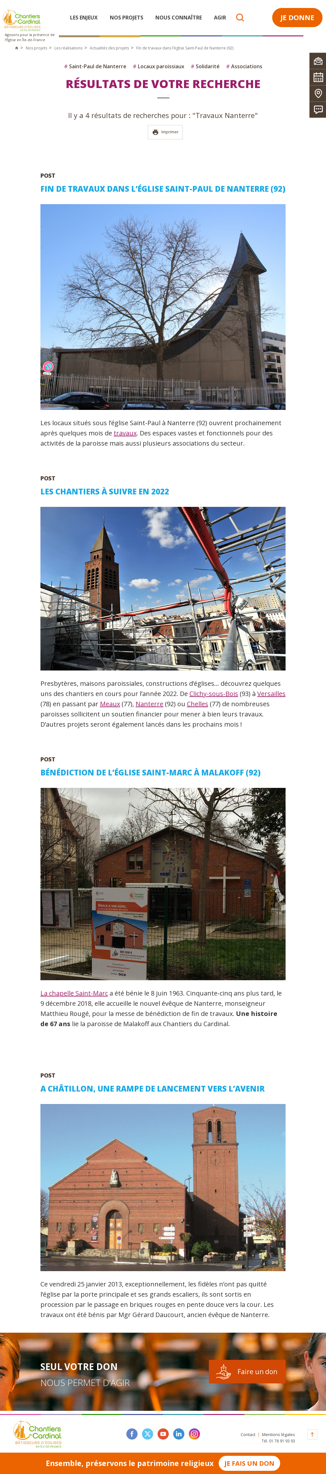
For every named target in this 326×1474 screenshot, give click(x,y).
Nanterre (149, 704)
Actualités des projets (109, 48)
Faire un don (257, 1371)
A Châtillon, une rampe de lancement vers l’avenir (152, 1088)
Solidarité (205, 66)
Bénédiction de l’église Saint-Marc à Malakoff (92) (150, 772)
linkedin (178, 1434)
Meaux (110, 704)
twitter (147, 1434)
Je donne (297, 17)
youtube (163, 1434)
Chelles (197, 704)
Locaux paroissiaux (158, 66)
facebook (132, 1434)
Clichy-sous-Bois (213, 693)
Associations (244, 66)
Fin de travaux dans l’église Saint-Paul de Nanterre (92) (163, 188)
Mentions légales (278, 1435)
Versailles (271, 693)
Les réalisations (68, 48)
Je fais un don (249, 1463)
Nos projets (126, 17)
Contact (248, 1435)
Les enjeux (84, 17)
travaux (125, 433)
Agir (220, 17)
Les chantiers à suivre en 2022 (104, 491)
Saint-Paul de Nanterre (95, 66)
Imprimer (165, 132)
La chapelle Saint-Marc (74, 993)
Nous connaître (178, 17)
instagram (194, 1434)
